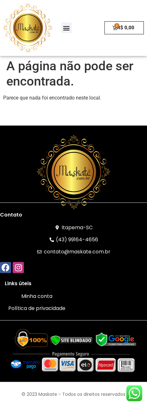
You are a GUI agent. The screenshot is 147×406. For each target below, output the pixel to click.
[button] (66, 28)
